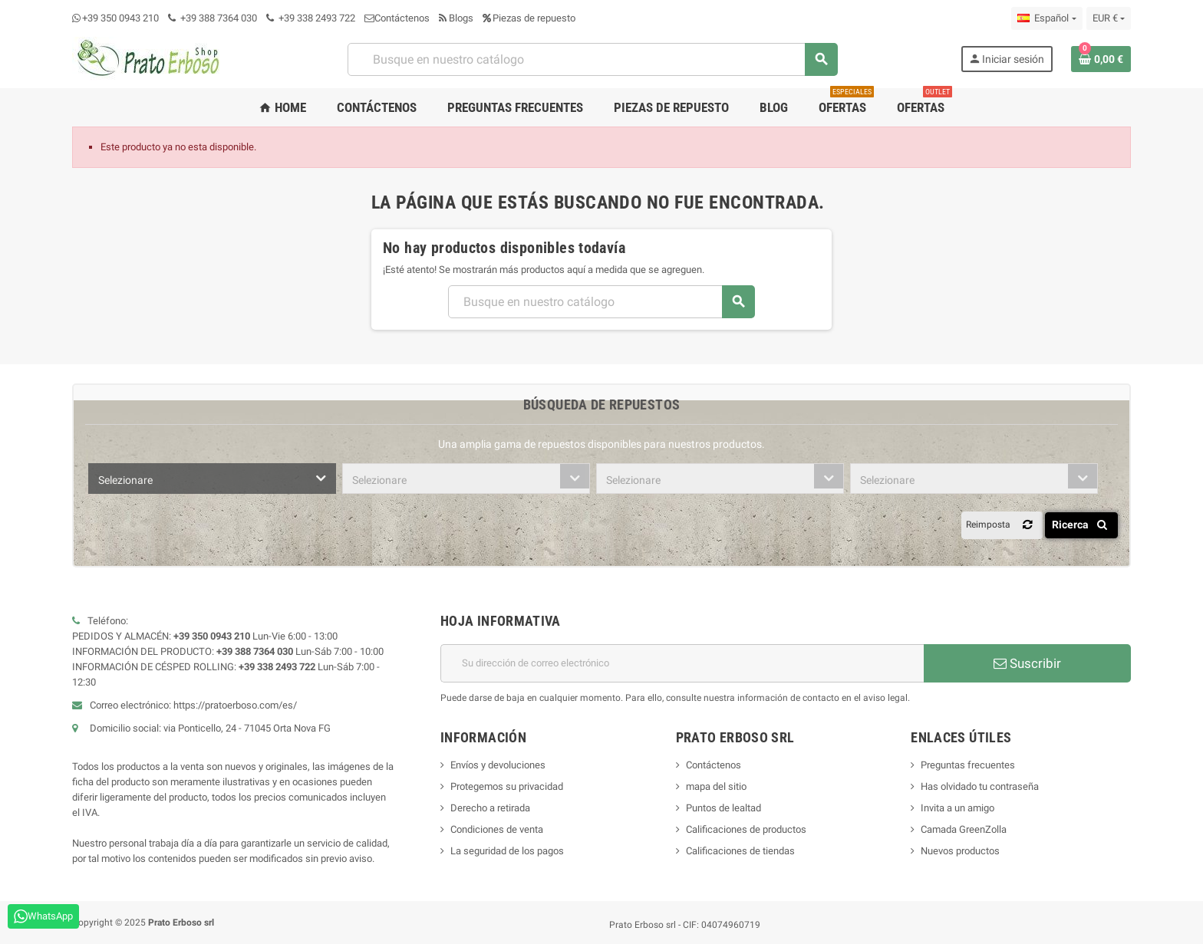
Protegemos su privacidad (506, 786)
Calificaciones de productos (746, 829)
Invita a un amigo (957, 808)
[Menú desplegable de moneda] (1108, 18)
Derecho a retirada (490, 808)
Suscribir (1027, 663)
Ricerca (1082, 524)
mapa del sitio (716, 786)
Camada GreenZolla (964, 829)
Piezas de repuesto (529, 18)
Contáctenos (397, 18)
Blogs (456, 18)
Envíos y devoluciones (497, 765)
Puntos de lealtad (723, 808)
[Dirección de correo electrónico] (682, 663)
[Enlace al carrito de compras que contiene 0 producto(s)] (1101, 59)
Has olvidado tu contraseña (980, 786)
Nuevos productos (960, 851)
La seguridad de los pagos (507, 851)
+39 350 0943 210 (120, 18)
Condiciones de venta (496, 829)
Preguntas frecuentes (968, 765)
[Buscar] (592, 59)
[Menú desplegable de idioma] (1046, 18)
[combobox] (212, 478)
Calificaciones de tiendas (740, 851)
